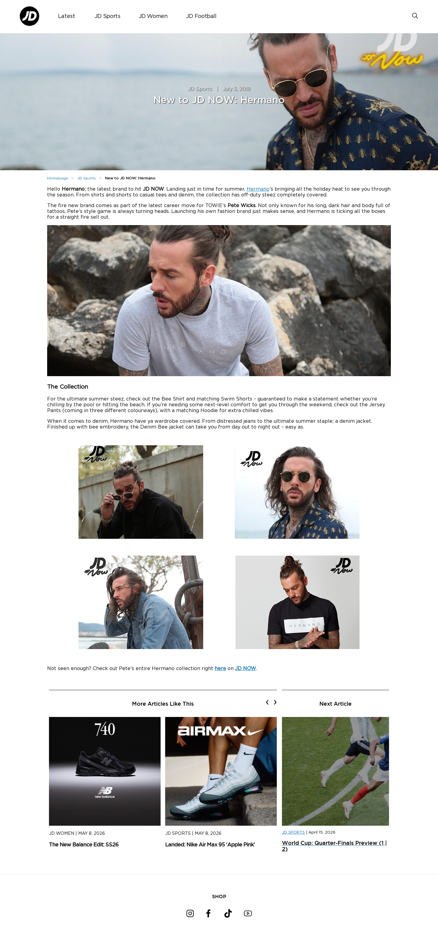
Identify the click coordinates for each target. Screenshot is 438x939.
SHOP (219, 896)
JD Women (153, 16)
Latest (66, 16)
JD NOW (245, 668)
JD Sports (107, 16)
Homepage (57, 178)
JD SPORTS (293, 833)
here (220, 668)
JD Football (201, 16)
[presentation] (267, 702)
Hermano (258, 189)
